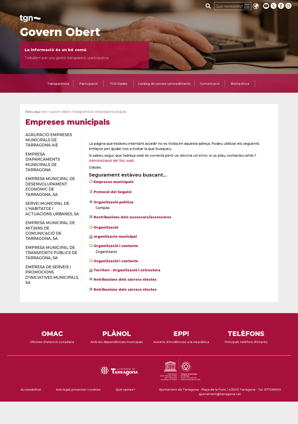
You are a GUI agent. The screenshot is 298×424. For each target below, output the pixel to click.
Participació (88, 83)
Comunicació (210, 83)
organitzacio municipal (115, 236)
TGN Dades (119, 83)
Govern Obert (60, 32)
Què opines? (125, 389)
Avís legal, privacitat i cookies (78, 389)
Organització (106, 227)
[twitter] (274, 6)
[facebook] (281, 6)
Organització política (113, 202)
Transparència (58, 83)
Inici (44, 111)
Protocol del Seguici (113, 192)
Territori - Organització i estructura (127, 270)
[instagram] (289, 6)
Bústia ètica (240, 83)
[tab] (58, 84)
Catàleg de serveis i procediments (164, 83)
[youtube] (266, 6)
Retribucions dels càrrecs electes (125, 279)
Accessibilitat (30, 389)
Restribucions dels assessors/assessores (132, 217)
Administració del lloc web (111, 161)
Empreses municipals (114, 182)
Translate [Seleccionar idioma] (255, 6)
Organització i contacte (116, 246)
